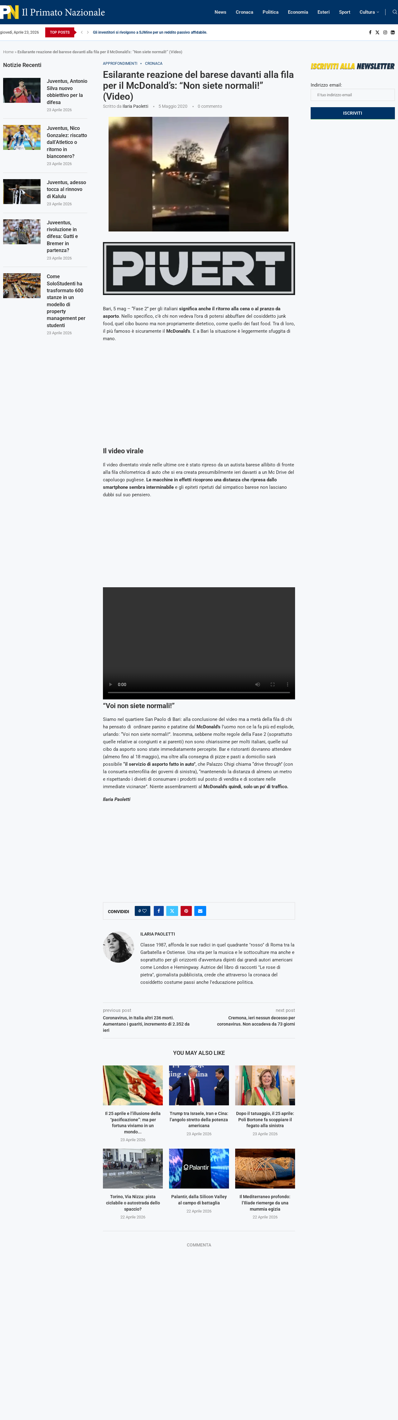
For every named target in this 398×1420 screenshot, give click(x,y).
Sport (344, 12)
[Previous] (81, 32)
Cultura (367, 12)
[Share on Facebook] (159, 911)
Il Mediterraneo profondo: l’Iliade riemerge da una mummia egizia (265, 1202)
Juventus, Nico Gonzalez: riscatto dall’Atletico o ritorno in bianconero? (67, 143)
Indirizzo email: (353, 91)
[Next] (87, 32)
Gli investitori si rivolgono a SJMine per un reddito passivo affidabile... (151, 32)
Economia (298, 12)
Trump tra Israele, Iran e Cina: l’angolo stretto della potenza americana (199, 1119)
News (220, 12)
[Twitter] (377, 32)
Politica (271, 12)
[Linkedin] (393, 32)
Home (8, 52)
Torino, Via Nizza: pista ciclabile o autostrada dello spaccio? (133, 1202)
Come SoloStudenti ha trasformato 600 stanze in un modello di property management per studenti (66, 301)
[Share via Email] (200, 911)
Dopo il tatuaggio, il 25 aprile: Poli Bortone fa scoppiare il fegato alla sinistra (265, 1119)
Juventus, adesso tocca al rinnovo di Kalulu (66, 189)
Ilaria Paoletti (135, 106)
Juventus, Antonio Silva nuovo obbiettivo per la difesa (67, 91)
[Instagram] (385, 32)
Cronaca (244, 12)
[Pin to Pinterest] (186, 911)
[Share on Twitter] (172, 911)
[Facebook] (370, 32)
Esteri (324, 12)
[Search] (395, 12)
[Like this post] (144, 911)
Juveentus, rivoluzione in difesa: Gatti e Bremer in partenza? (62, 237)
